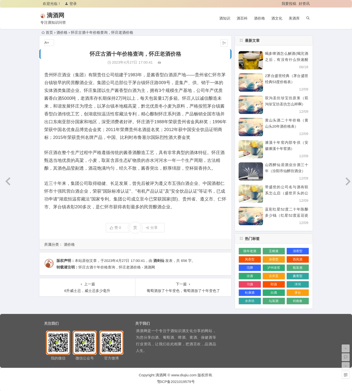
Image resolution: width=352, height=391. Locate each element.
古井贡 (273, 276)
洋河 (298, 284)
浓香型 (273, 259)
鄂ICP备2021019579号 (176, 382)
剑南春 (297, 301)
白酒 (274, 292)
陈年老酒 (249, 251)
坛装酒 (273, 301)
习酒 (250, 284)
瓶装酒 (297, 267)
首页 (47, 32)
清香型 (297, 251)
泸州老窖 (273, 267)
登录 (71, 3)
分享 (152, 227)
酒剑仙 (158, 260)
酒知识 (224, 18)
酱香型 (297, 276)
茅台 (298, 292)
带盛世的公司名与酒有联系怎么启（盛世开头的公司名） (286, 193)
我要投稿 (289, 3)
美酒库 (294, 18)
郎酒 (274, 284)
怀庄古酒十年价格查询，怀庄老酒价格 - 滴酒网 (116, 267)
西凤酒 (297, 259)
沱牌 (250, 267)
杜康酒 (249, 292)
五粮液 (273, 251)
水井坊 (249, 301)
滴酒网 (62, 15)
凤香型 (249, 259)
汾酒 (250, 276)
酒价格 (259, 18)
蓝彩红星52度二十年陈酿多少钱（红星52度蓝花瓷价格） (286, 215)
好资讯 (304, 3)
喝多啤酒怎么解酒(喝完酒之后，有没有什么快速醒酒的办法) (286, 59)
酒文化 (276, 18)
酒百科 (242, 18)
